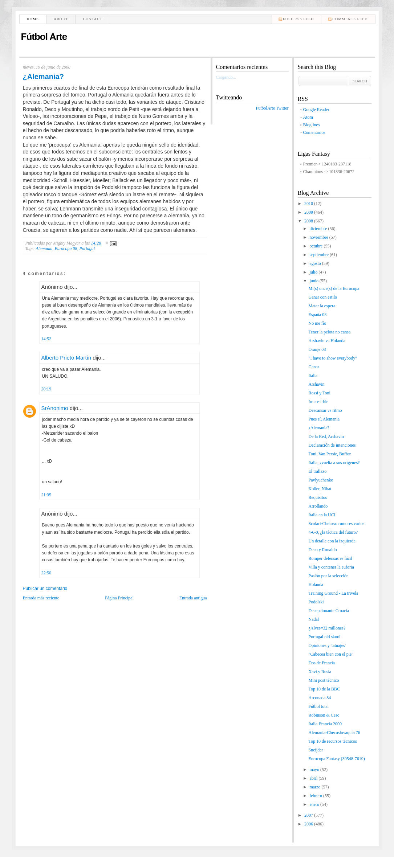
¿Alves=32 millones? (326, 628)
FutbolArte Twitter (272, 108)
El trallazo (317, 471)
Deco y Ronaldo (322, 549)
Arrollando (318, 506)
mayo (314, 769)
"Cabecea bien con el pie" (330, 654)
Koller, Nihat (319, 488)
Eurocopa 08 (66, 248)
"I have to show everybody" (332, 358)
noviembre (319, 237)
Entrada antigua (193, 597)
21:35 (46, 495)
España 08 (317, 314)
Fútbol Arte (44, 36)
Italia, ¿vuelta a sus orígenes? (334, 462)
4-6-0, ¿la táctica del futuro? (333, 532)
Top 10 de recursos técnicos (332, 741)
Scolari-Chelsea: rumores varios (336, 523)
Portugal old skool (324, 636)
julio (313, 272)
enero (314, 804)
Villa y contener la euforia (331, 567)
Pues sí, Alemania (324, 419)
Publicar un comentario (45, 588)
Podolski (316, 601)
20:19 (46, 389)
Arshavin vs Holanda (326, 340)
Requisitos (317, 497)
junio (314, 280)
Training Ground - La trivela (333, 593)
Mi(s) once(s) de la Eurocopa (333, 288)
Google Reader (316, 109)
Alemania (44, 248)
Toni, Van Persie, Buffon (329, 453)
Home (33, 19)
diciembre (318, 228)
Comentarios (314, 132)
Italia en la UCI (321, 514)
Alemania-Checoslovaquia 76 (334, 732)
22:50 (46, 573)
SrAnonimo (54, 408)
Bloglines (311, 124)
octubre (316, 246)
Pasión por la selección (328, 575)
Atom (308, 117)
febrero (316, 795)
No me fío (317, 323)
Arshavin (316, 384)
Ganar (313, 366)
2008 (309, 221)
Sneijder (315, 750)
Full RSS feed (298, 19)
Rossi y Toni (319, 392)
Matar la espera (321, 305)
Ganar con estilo (322, 297)
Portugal (87, 248)
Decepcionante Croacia (328, 610)
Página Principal (119, 597)
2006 (309, 824)
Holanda (315, 584)
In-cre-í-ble (318, 401)
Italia (312, 375)
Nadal (313, 619)
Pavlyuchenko (320, 480)
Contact (92, 19)
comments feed (349, 19)
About (61, 19)
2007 (309, 815)
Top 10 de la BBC (324, 689)
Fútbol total (318, 706)
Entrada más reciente (41, 597)
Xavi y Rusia (319, 671)
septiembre (319, 254)
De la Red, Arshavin (326, 436)
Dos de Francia (321, 662)
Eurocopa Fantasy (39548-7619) (336, 758)
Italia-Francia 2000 (325, 723)
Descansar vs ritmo (325, 410)
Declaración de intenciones (332, 445)
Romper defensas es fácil (330, 558)
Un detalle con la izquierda (331, 541)
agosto (315, 263)
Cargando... (226, 77)
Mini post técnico (323, 680)
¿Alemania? (43, 77)
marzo (315, 787)
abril (313, 778)
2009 (309, 212)
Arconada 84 (319, 697)
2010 (309, 203)
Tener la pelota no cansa (329, 332)
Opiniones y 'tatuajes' (326, 645)
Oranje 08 (317, 349)
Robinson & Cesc (323, 715)
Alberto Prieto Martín (66, 357)
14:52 (46, 339)
